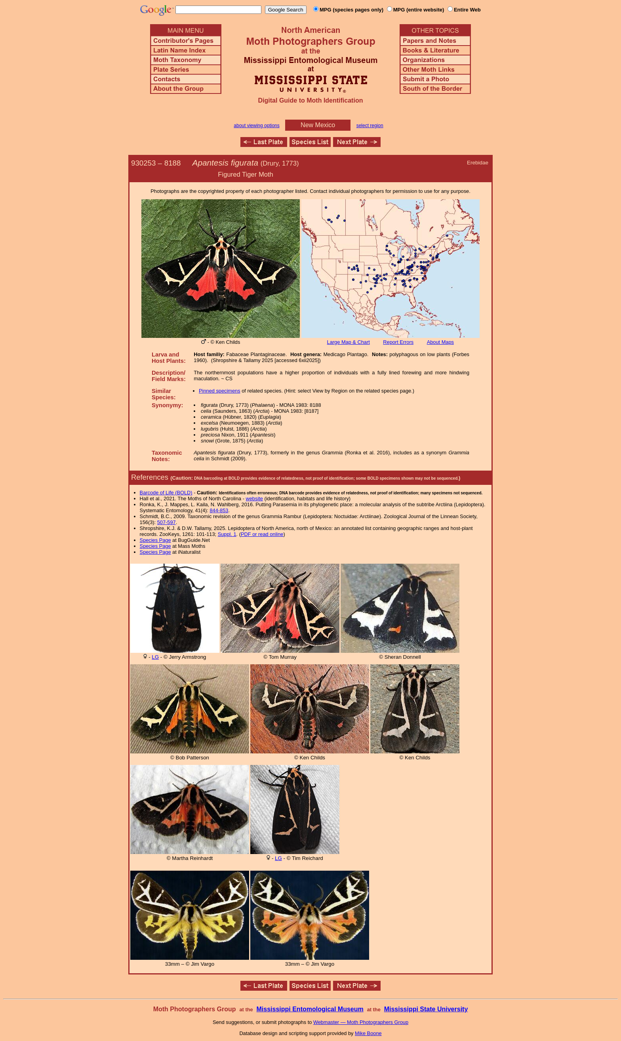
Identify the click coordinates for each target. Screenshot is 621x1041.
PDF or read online (262, 534)
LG (155, 657)
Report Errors (398, 342)
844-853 (219, 510)
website (254, 498)
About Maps (440, 342)
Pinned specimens (219, 391)
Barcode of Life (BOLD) (166, 493)
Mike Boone (368, 1033)
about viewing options (256, 125)
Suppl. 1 (227, 534)
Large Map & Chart (348, 342)
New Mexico (318, 125)
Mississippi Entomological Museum (309, 1009)
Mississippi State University (426, 1009)
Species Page (155, 540)
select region (369, 125)
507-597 (166, 522)
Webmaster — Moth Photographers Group (360, 1022)
